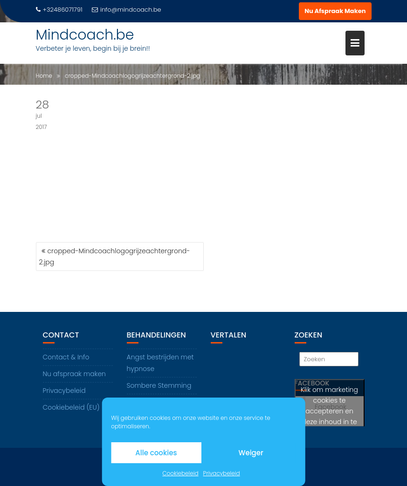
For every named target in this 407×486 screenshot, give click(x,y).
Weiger (250, 453)
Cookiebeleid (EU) (71, 407)
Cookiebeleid (180, 473)
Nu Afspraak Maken (335, 11)
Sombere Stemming (159, 385)
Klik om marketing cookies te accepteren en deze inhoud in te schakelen (329, 411)
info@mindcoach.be (126, 9)
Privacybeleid (221, 473)
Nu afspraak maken (74, 373)
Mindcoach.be (85, 35)
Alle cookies (156, 453)
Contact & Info (66, 357)
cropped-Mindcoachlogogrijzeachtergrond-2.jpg (114, 256)
